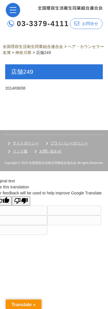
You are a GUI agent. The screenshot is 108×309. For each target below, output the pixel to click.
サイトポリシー (26, 143)
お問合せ (86, 23)
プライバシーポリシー (69, 143)
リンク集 (20, 151)
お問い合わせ (50, 151)
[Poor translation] (21, 201)
